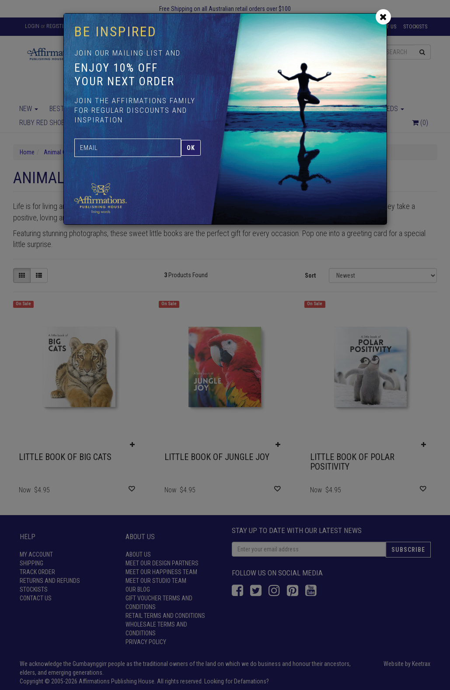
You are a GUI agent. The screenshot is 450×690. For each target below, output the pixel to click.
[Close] (383, 16)
